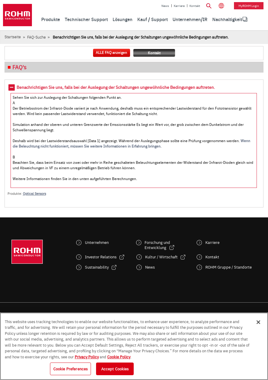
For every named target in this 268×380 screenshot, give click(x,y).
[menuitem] (227, 19)
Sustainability (97, 266)
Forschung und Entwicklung (157, 245)
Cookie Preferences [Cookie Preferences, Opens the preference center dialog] (70, 368)
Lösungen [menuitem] (122, 19)
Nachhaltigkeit (227, 19)
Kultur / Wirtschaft (161, 256)
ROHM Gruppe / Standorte (228, 266)
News (165, 5)
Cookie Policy (118, 356)
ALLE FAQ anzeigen (111, 52)
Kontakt (194, 5)
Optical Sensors (34, 193)
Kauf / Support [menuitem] (152, 19)
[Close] (258, 322)
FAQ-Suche (36, 36)
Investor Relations (101, 256)
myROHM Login (248, 6)
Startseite (13, 36)
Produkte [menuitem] (50, 19)
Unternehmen (97, 242)
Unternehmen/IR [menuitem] (190, 19)
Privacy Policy (87, 356)
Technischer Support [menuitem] (86, 19)
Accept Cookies (115, 368)
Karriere (179, 5)
